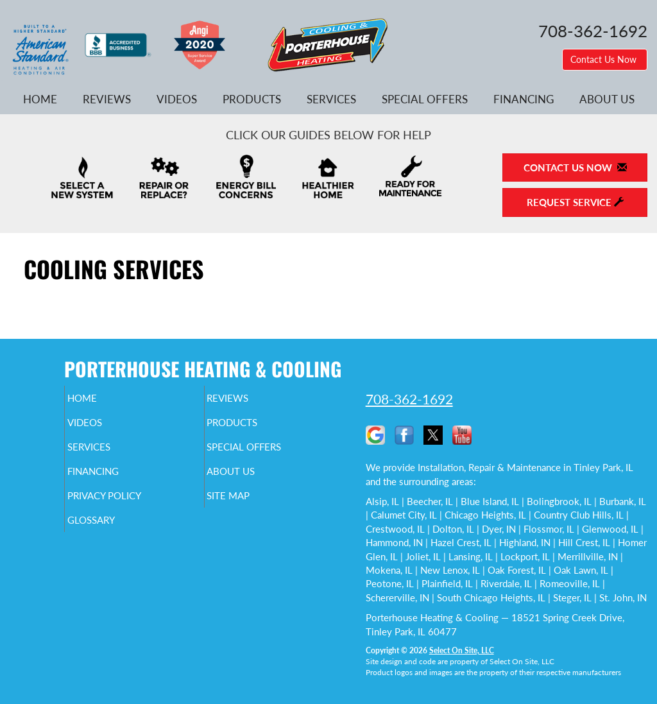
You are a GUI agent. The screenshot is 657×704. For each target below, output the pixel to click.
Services (331, 99)
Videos (177, 99)
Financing (523, 99)
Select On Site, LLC (461, 650)
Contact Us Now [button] (604, 59)
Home (40, 99)
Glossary (112, 534)
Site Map (250, 507)
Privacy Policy (128, 507)
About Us (607, 99)
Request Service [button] (575, 202)
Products (252, 99)
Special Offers (425, 99)
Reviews (107, 99)
